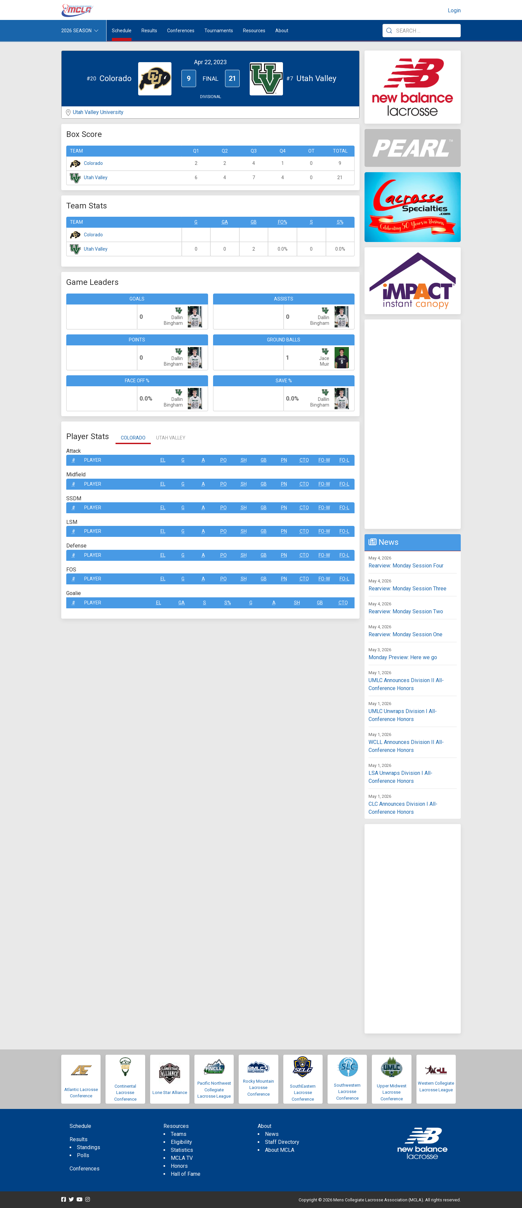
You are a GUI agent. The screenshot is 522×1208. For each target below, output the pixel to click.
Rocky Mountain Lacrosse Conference (258, 1088)
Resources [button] (254, 30)
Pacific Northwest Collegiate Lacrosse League (214, 1090)
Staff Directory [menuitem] (282, 1142)
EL (162, 460)
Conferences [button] (180, 30)
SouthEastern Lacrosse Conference (303, 1093)
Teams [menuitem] (178, 1134)
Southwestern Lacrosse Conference (347, 1092)
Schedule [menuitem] (121, 30)
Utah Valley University (98, 112)
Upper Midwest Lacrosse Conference (391, 1092)
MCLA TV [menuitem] (182, 1158)
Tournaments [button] (218, 30)
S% (340, 222)
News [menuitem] (272, 1134)
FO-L (344, 460)
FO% (282, 222)
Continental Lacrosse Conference (125, 1093)
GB (254, 222)
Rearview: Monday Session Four (406, 565)
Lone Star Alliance (169, 1092)
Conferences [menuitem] (85, 1168)
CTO (304, 460)
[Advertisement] (413, 424)
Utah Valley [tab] (170, 437)
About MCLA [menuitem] (279, 1150)
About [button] (281, 30)
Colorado (93, 163)
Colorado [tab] (133, 437)
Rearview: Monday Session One (405, 634)
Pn (284, 460)
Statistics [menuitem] (182, 1150)
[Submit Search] (389, 30)
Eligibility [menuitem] (181, 1142)
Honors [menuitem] (179, 1166)
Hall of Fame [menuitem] (185, 1174)
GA (225, 222)
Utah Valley (96, 177)
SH (244, 460)
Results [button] (149, 30)
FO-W (324, 460)
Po (223, 460)
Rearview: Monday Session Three (407, 588)
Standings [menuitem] (88, 1147)
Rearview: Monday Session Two (406, 611)
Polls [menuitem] (83, 1155)
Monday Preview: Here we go (403, 657)
